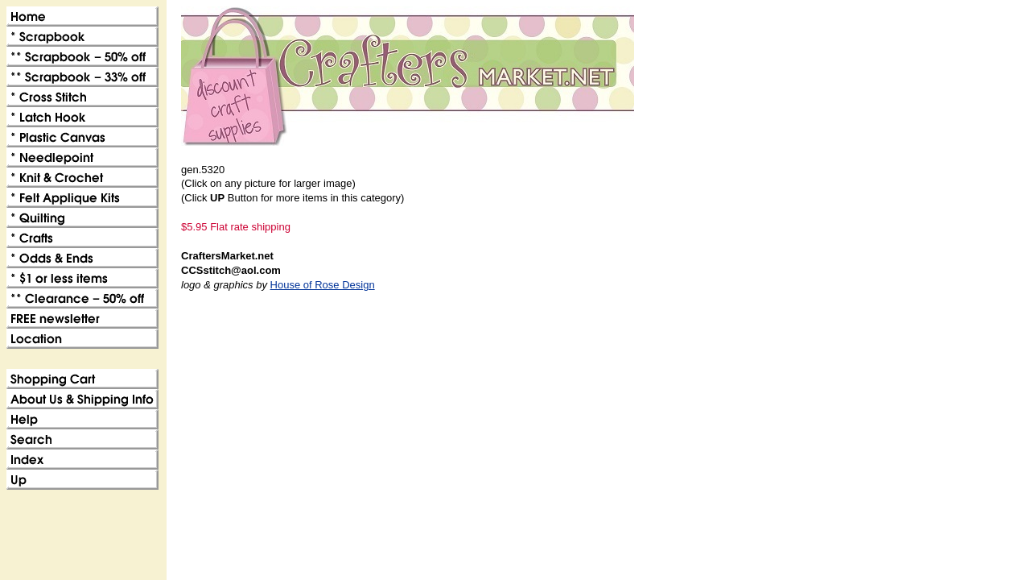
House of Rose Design (322, 285)
